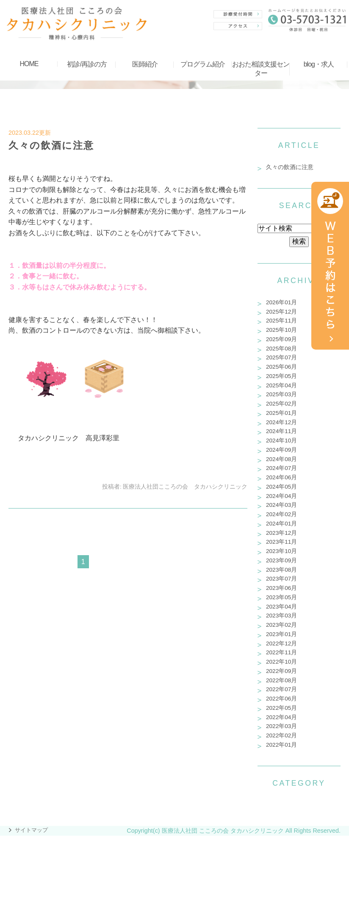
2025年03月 (281, 394)
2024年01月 (281, 523)
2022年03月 (281, 726)
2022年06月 (281, 698)
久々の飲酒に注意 (51, 145)
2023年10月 (281, 551)
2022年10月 (281, 662)
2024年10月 (281, 440)
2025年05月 (281, 376)
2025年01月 (281, 413)
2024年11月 (281, 431)
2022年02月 (281, 735)
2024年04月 (281, 496)
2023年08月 (281, 570)
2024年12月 (281, 422)
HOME (28, 63)
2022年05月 (281, 708)
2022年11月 (281, 652)
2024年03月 (281, 505)
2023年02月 (281, 625)
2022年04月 (281, 717)
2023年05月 (281, 597)
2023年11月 (281, 542)
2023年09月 (281, 560)
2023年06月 (281, 588)
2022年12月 (281, 643)
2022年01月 (281, 745)
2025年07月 (281, 357)
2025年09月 (281, 339)
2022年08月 (281, 680)
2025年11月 (281, 320)
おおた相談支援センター (260, 69)
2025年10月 (281, 330)
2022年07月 (281, 689)
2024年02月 (281, 514)
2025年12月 (281, 312)
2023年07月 (281, 578)
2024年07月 (281, 468)
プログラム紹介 (202, 64)
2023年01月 (281, 634)
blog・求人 (319, 64)
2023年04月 (281, 606)
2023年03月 (281, 615)
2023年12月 (281, 533)
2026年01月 (281, 302)
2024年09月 (281, 450)
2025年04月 (281, 385)
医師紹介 (145, 64)
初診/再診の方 (86, 64)
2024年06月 (281, 477)
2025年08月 (281, 348)
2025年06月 (281, 367)
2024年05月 (281, 487)
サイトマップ (31, 830)
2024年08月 (281, 459)
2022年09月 (281, 671)
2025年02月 (281, 403)
